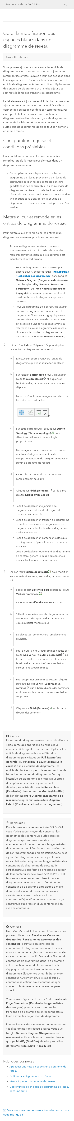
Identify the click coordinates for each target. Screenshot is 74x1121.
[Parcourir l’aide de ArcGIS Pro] (34, 4)
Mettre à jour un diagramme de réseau (32, 1081)
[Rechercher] (65, 4)
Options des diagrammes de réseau (30, 1076)
